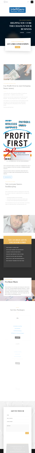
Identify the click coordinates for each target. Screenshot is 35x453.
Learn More (22, 32)
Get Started (29, 32)
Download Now (8, 177)
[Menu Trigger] (32, 2)
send (27, 434)
